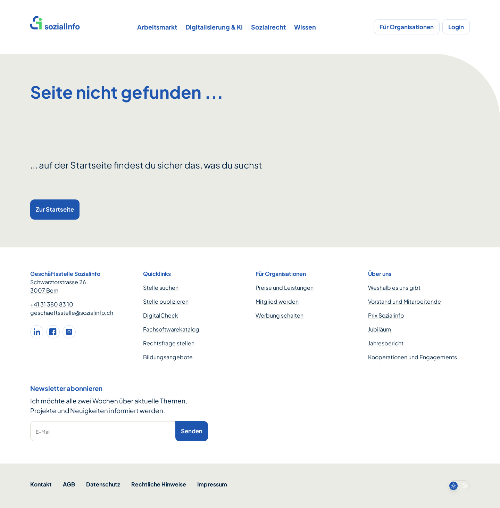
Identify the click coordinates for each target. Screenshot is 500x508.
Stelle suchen (160, 287)
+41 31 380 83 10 (51, 304)
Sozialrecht (268, 27)
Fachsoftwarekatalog (171, 329)
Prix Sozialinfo (386, 315)
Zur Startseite (55, 209)
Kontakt (41, 484)
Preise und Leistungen (285, 287)
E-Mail (43, 431)
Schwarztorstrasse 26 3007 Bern (58, 286)
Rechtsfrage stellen (168, 343)
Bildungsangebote (168, 357)
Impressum (212, 484)
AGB (69, 484)
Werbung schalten (279, 315)
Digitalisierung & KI (214, 27)
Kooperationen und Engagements (412, 357)
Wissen (305, 27)
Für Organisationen (407, 27)
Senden (191, 431)
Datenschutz (103, 484)
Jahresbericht (385, 343)
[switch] (459, 485)
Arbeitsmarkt (157, 27)
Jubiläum (379, 329)
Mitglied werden (277, 301)
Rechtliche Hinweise (158, 484)
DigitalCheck (160, 315)
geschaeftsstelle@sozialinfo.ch (71, 312)
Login (456, 27)
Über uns (379, 273)
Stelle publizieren (166, 301)
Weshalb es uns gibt (394, 287)
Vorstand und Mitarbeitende (404, 301)
